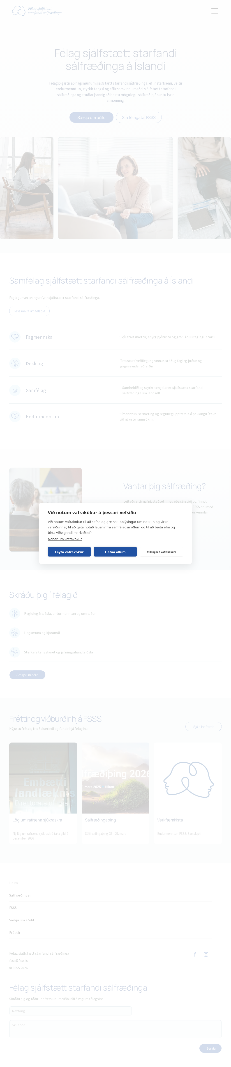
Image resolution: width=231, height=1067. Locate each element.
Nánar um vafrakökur (65, 539)
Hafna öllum (115, 551)
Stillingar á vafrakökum (161, 551)
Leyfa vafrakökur (69, 551)
